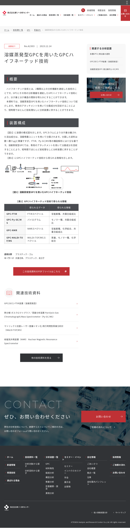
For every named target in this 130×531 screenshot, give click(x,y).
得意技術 (101, 10)
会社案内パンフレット (96, 483)
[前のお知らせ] (127, 2)
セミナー (68, 466)
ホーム (32, 15)
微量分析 (50, 482)
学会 (66, 477)
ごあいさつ (92, 464)
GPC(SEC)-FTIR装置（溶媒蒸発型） (21, 303)
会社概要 (91, 468)
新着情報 (91, 10)
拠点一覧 (91, 473)
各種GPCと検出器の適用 (100, 54)
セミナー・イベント (85, 15)
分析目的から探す (32, 471)
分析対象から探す (32, 465)
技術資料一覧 (54, 15)
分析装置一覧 (68, 15)
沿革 (89, 477)
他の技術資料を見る (41, 357)
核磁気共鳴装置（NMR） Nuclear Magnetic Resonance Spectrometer (30, 341)
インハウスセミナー (72, 471)
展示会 (67, 482)
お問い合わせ (125, 13)
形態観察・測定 (52, 487)
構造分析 (50, 477)
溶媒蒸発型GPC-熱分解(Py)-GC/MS (104, 69)
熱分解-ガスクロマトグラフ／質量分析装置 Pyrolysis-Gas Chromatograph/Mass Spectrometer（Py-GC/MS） (31, 314)
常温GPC (37, 30)
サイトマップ (120, 512)
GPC (28, 30)
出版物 (67, 486)
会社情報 (112, 15)
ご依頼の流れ (102, 15)
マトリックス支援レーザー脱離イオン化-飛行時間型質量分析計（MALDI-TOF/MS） (33, 328)
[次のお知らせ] (127, 3)
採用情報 (112, 10)
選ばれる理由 (42, 15)
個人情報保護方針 (100, 512)
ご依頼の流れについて (100, 427)
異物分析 (50, 493)
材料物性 (50, 468)
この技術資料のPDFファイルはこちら (41, 271)
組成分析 (50, 473)
